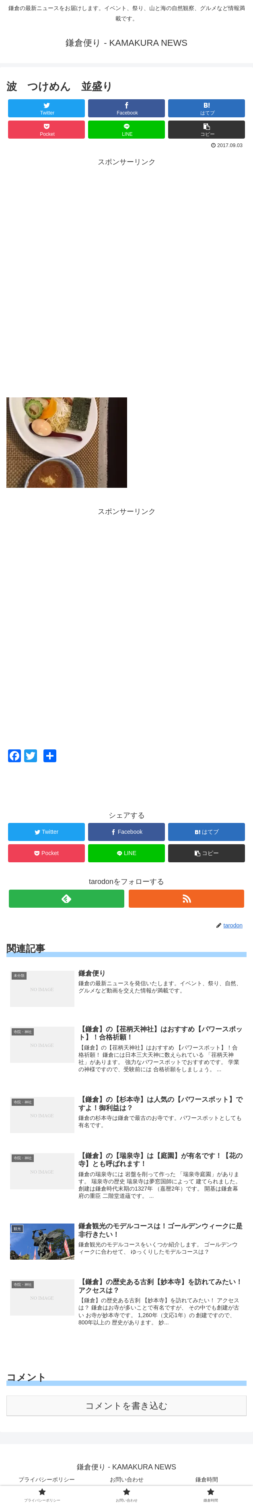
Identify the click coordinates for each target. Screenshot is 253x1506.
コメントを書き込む (126, 1407)
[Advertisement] (126, 224)
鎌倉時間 (206, 1480)
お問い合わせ (127, 1480)
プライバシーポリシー (47, 1480)
